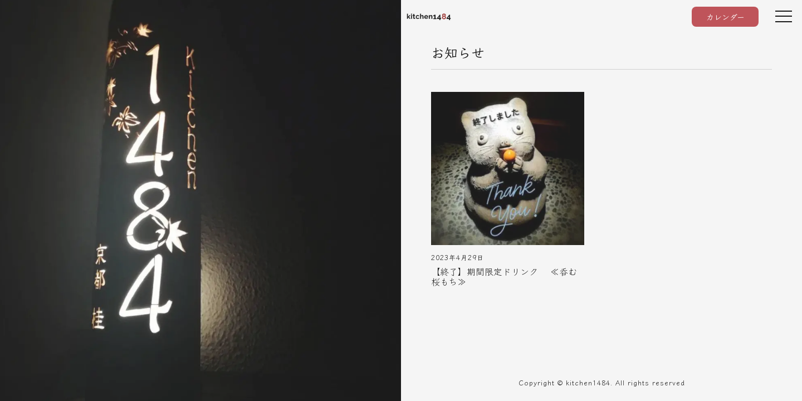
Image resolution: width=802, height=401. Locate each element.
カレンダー (725, 16)
